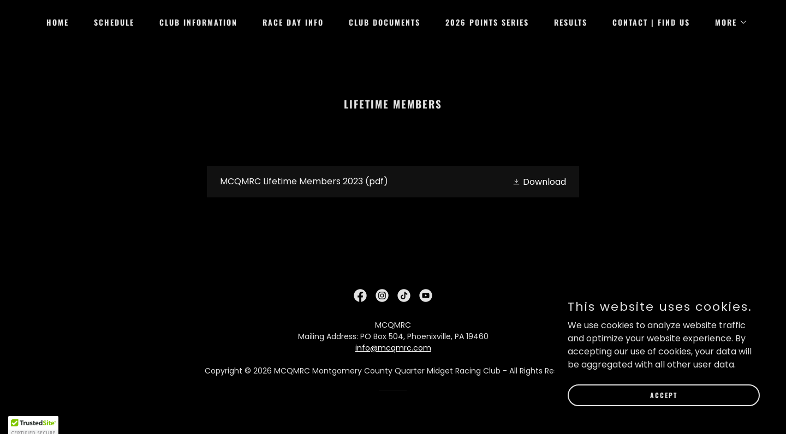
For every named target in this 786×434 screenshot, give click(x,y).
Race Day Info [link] (293, 22)
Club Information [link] (198, 22)
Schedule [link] (114, 22)
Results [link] (570, 22)
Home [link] (57, 22)
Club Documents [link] (384, 22)
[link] (393, 181)
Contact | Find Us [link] (651, 22)
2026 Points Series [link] (487, 22)
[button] (727, 22)
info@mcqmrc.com (393, 347)
